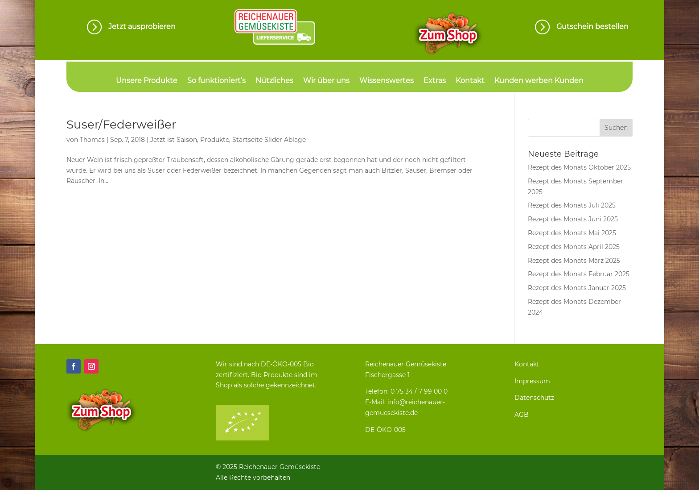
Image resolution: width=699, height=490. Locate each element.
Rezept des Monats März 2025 (574, 261)
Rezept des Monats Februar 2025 (578, 274)
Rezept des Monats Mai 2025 (572, 233)
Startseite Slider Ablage (269, 140)
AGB (521, 415)
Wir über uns (326, 81)
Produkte (214, 140)
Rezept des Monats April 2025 (574, 247)
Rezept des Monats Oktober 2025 (579, 167)
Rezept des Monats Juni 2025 (573, 219)
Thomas (92, 140)
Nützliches (274, 81)
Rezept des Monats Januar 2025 (577, 288)
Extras (435, 81)
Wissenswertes (386, 81)
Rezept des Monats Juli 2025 (572, 205)
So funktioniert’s (216, 81)
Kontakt (470, 81)
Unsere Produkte (146, 81)
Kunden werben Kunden (539, 81)
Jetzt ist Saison (173, 140)
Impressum (532, 381)
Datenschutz (534, 398)
